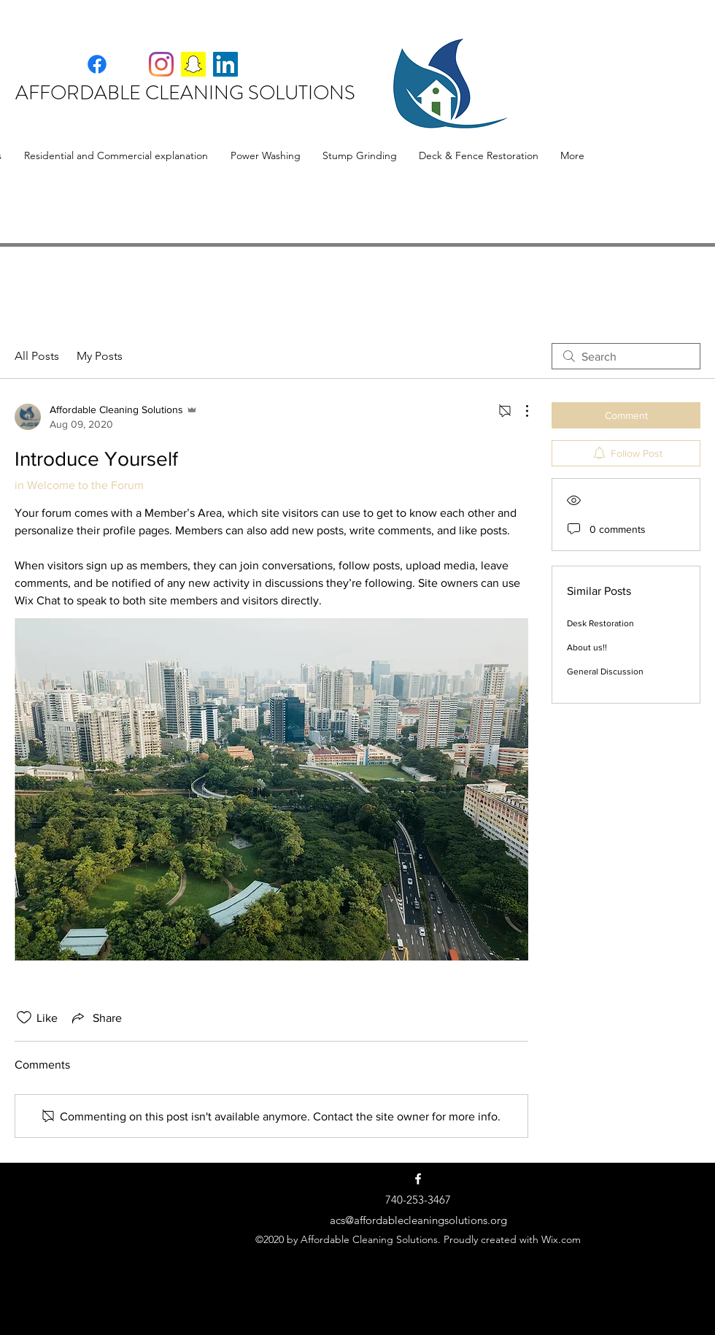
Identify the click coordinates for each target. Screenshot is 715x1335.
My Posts (100, 356)
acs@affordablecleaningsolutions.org (418, 1220)
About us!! (587, 647)
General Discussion (605, 671)
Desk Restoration (600, 623)
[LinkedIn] (225, 64)
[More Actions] (519, 411)
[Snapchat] (193, 64)
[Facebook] (129, 64)
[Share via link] (95, 1017)
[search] (626, 356)
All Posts (37, 356)
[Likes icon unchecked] (24, 1017)
